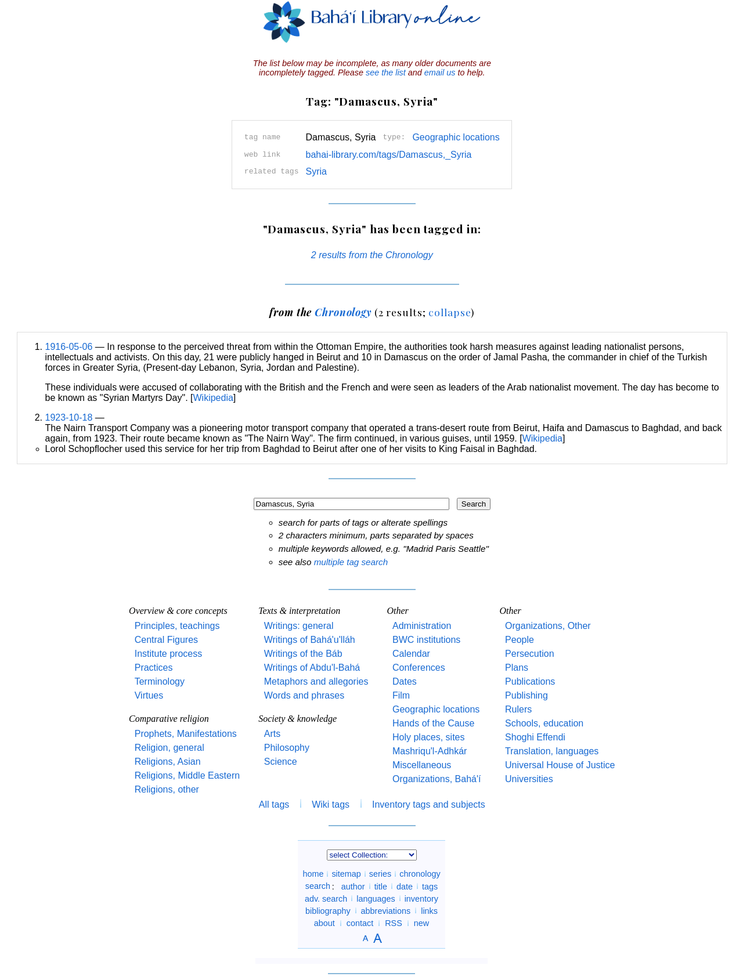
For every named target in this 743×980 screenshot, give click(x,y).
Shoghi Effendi (535, 737)
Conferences (418, 667)
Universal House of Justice (560, 765)
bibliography (328, 910)
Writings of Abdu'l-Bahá (312, 667)
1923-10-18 (69, 417)
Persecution (529, 654)
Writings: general (299, 626)
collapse (449, 312)
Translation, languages (551, 751)
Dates (404, 681)
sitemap (345, 873)
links (429, 910)
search (317, 886)
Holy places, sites (428, 737)
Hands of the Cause (433, 723)
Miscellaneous (421, 765)
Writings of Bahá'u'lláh (309, 640)
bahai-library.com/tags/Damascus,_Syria (388, 155)
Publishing (526, 695)
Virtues (149, 695)
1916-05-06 (69, 347)
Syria (315, 171)
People (519, 640)
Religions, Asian (168, 761)
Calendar (411, 654)
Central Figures (166, 640)
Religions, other (167, 789)
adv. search (326, 898)
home (312, 873)
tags (430, 886)
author (353, 886)
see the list (386, 72)
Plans (516, 667)
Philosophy (286, 748)
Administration (421, 626)
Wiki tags (330, 804)
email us (440, 72)
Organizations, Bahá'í (436, 779)
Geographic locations (455, 137)
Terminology (160, 681)
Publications (530, 681)
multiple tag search (351, 562)
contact (360, 923)
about (324, 923)
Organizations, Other (548, 626)
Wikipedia (213, 398)
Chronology (343, 312)
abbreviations (386, 910)
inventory (421, 898)
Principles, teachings (177, 626)
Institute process (169, 654)
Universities (529, 779)
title (380, 886)
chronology (419, 873)
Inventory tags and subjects (428, 804)
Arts (272, 734)
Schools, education (544, 723)
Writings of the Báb (303, 654)
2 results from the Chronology (372, 255)
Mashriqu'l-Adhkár (429, 751)
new (421, 923)
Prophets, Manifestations (186, 734)
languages (375, 898)
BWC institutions (426, 640)
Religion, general (169, 748)
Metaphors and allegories (316, 681)
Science (280, 761)
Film (401, 695)
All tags (274, 804)
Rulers (518, 709)
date (404, 886)
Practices (154, 667)
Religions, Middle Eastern (187, 775)
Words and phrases (304, 695)
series (380, 873)
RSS (393, 923)
